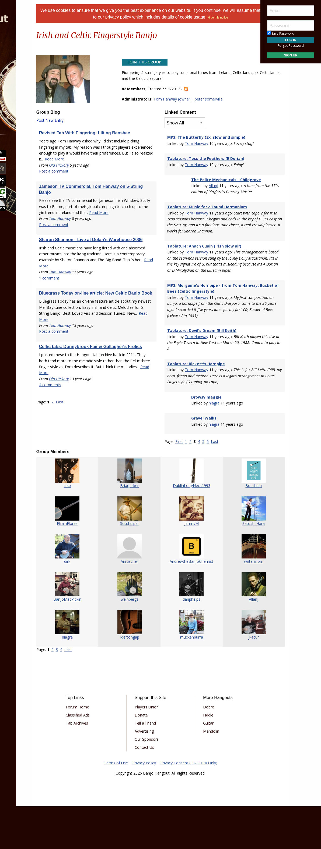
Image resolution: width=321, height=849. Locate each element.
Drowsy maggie (201, 439)
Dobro (201, 749)
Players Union (154, 749)
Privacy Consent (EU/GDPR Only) (188, 805)
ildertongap (136, 679)
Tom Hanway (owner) (182, 105)
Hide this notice (160, 24)
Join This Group (154, 68)
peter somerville (218, 105)
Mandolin (203, 773)
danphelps (184, 641)
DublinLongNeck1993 (184, 528)
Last (88, 450)
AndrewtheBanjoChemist (184, 603)
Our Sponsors (154, 781)
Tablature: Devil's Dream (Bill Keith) (201, 367)
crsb (88, 528)
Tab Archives (100, 765)
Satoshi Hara (232, 565)
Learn (17, 77)
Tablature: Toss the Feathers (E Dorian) (205, 164)
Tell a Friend (153, 765)
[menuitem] (30, 48)
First (179, 483)
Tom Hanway (88, 243)
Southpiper (136, 565)
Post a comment (82, 189)
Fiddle (200, 757)
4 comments (78, 433)
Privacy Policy (144, 805)
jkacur (232, 679)
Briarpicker (136, 528)
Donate (149, 757)
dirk (89, 603)
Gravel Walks (198, 460)
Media (18, 91)
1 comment (77, 314)
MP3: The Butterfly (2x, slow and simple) (206, 143)
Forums (19, 48)
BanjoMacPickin (89, 641)
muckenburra (184, 679)
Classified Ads (101, 757)
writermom (232, 603)
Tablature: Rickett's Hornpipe (196, 400)
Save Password (280, 33)
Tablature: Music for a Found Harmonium (207, 225)
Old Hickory (87, 183)
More (17, 105)
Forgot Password (291, 45)
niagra (208, 445)
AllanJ (207, 198)
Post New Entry (78, 126)
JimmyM (184, 565)
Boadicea (232, 528)
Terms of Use (116, 805)
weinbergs (136, 641)
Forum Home (101, 749)
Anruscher (136, 603)
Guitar (200, 765)
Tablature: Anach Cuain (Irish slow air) (204, 270)
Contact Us (152, 789)
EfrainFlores (88, 565)
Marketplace (25, 62)
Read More (97, 177)
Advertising (152, 773)
